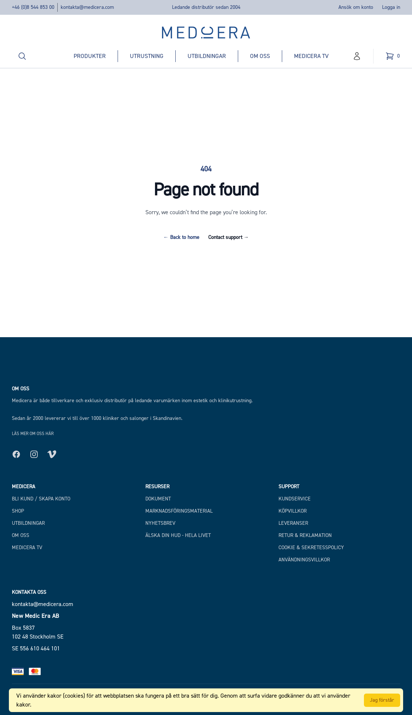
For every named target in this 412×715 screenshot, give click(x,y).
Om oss (260, 56)
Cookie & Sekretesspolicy (311, 547)
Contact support (228, 237)
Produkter (90, 56)
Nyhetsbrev (160, 523)
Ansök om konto (355, 7)
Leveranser (293, 523)
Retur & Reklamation (305, 535)
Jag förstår (382, 700)
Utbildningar (207, 56)
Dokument (158, 498)
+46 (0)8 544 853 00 (33, 7)
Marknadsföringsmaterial (179, 510)
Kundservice (294, 498)
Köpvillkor (292, 510)
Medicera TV (311, 56)
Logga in (391, 7)
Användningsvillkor (304, 559)
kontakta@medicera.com (87, 7)
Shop (18, 510)
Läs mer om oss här (33, 434)
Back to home (181, 237)
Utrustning (146, 56)
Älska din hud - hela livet (178, 535)
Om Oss (20, 535)
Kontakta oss (29, 592)
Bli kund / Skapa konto (41, 498)
